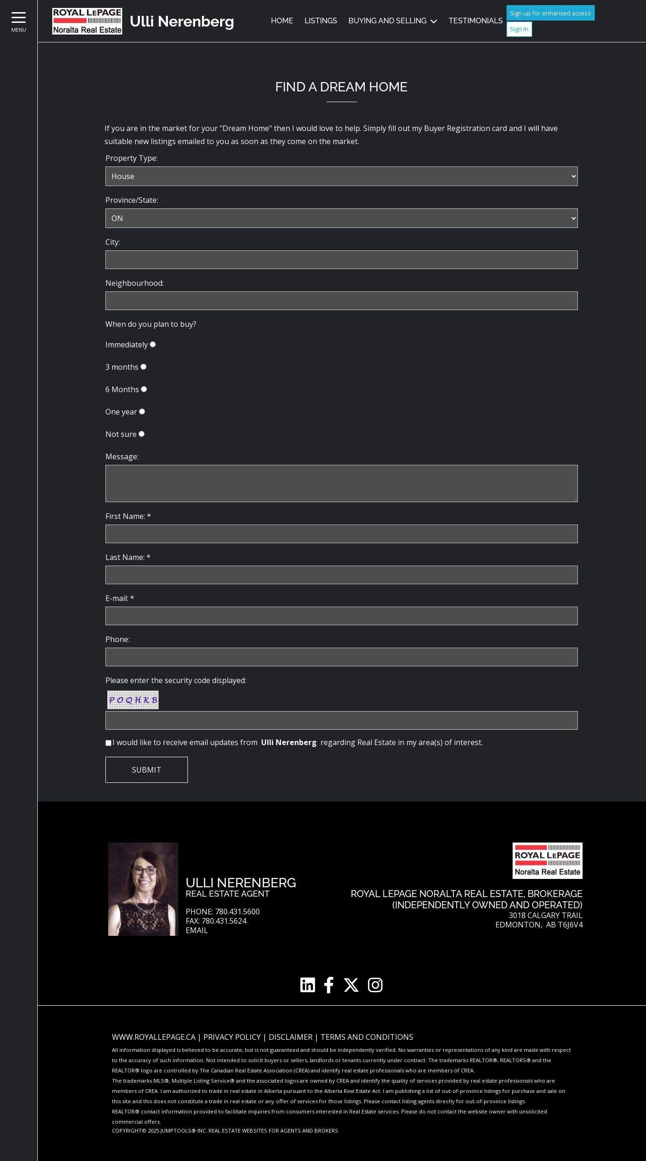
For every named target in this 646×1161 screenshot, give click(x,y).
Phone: (117, 639)
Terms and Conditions (366, 1037)
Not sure (121, 434)
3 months (122, 367)
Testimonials (476, 20)
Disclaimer (291, 1037)
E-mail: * (119, 598)
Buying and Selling (387, 20)
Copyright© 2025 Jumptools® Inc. (159, 1130)
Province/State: (131, 200)
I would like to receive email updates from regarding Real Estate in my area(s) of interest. (297, 742)
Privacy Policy (233, 1037)
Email (197, 930)
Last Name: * (128, 557)
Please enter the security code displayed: (175, 680)
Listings (321, 20)
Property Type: (131, 158)
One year (121, 412)
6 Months (122, 389)
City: (112, 242)
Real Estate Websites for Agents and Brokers (273, 1130)
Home (282, 20)
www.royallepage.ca (153, 1037)
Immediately (126, 344)
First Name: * (128, 516)
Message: (122, 456)
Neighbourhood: (134, 283)
